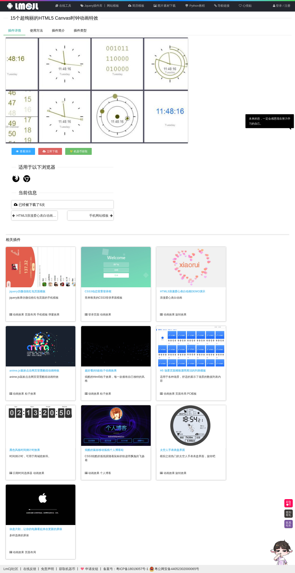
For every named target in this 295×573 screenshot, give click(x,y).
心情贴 (245, 5)
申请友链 (89, 569)
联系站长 (288, 524)
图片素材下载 (164, 5)
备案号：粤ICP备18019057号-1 (125, 569)
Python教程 (195, 5)
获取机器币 (67, 569)
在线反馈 (29, 569)
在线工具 (63, 5)
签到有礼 (288, 514)
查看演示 (23, 151)
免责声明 (47, 569)
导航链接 (222, 5)
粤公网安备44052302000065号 (174, 569)
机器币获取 (78, 151)
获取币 (288, 503)
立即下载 (50, 151)
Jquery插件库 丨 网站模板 (99, 5)
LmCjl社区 (10, 569)
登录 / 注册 (281, 5)
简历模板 (136, 5)
